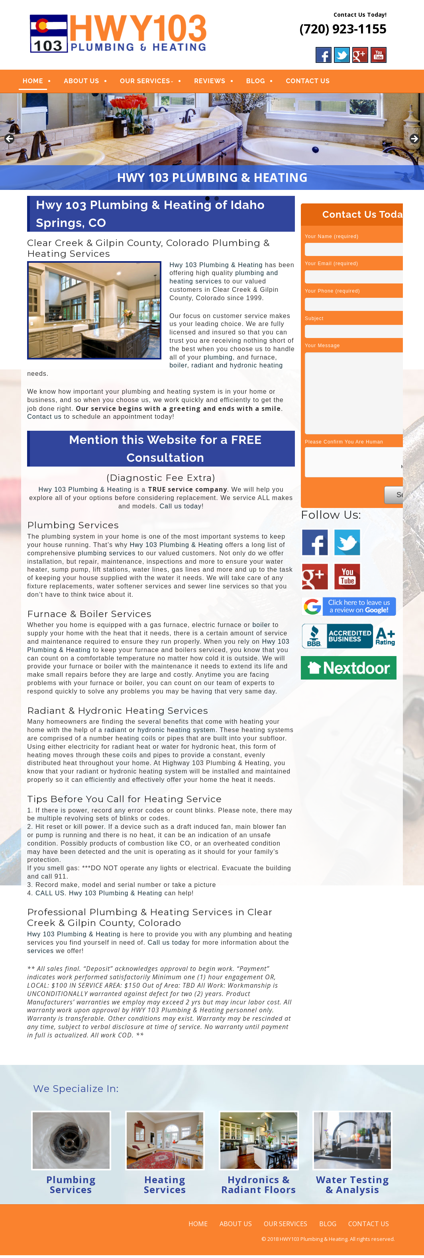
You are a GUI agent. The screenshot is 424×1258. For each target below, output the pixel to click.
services (40, 953)
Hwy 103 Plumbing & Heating (216, 267)
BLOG (263, 82)
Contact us (44, 419)
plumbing (218, 359)
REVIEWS (217, 82)
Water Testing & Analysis (352, 1187)
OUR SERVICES (153, 82)
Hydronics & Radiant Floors (258, 1187)
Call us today (181, 508)
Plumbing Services (71, 1187)
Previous (10, 142)
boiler (178, 368)
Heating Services (165, 1187)
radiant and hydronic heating (237, 368)
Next (414, 142)
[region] (212, 144)
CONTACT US (315, 82)
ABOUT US (89, 82)
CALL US (50, 895)
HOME (40, 82)
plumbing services (106, 556)
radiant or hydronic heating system (160, 732)
